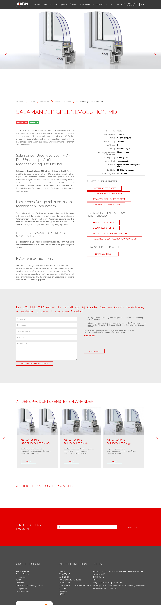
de (141, 4)
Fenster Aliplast (22, 574)
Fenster (37, 4)
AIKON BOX (64, 577)
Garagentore (21, 588)
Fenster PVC (45, 102)
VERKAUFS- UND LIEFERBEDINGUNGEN (75, 585)
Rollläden (20, 582)
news (62, 594)
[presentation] (101, 343)
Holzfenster (21, 577)
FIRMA (62, 571)
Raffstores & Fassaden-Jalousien (29, 585)
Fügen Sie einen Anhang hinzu (34, 363)
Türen (45, 4)
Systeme (63, 4)
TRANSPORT (64, 574)
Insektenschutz (22, 591)
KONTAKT (63, 588)
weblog (63, 591)
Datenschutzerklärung (92, 332)
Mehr (28, 462)
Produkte (53, 4)
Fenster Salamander (63, 102)
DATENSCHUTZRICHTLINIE (70, 580)
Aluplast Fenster (23, 571)
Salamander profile (25, 185)
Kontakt (109, 4)
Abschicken (94, 351)
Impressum (64, 582)
